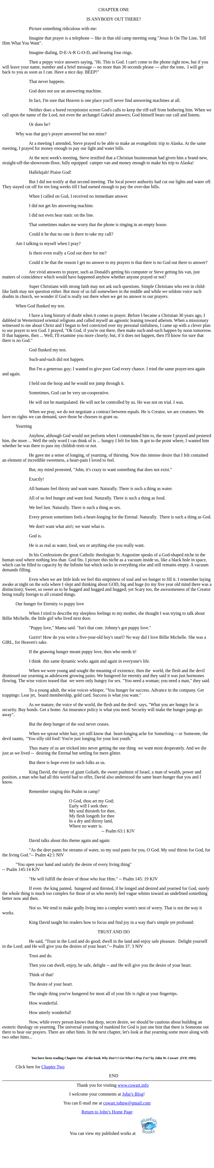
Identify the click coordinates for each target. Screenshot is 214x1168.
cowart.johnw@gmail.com (126, 1103)
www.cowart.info (133, 1085)
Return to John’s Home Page (106, 1112)
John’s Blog (132, 1094)
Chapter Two (53, 1066)
